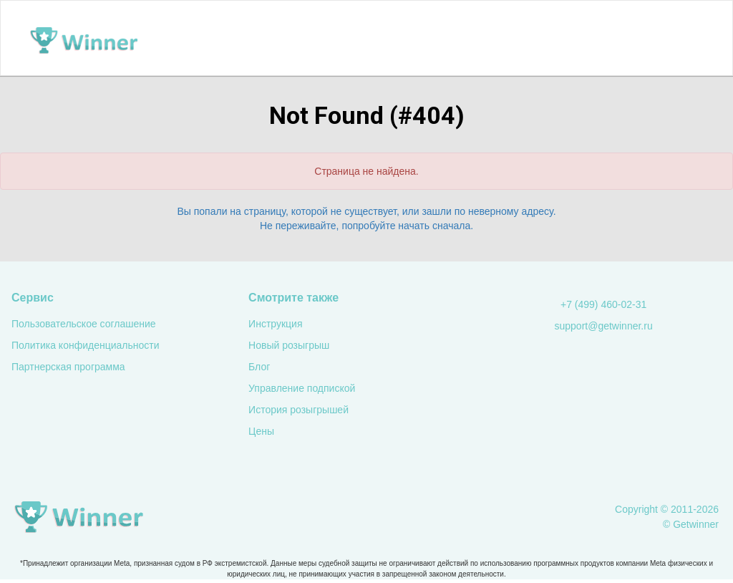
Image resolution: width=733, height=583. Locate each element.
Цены (261, 431)
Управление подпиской (301, 388)
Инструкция (275, 323)
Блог (259, 366)
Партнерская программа (68, 366)
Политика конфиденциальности (85, 345)
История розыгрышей (298, 409)
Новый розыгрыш (288, 345)
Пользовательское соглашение (83, 323)
